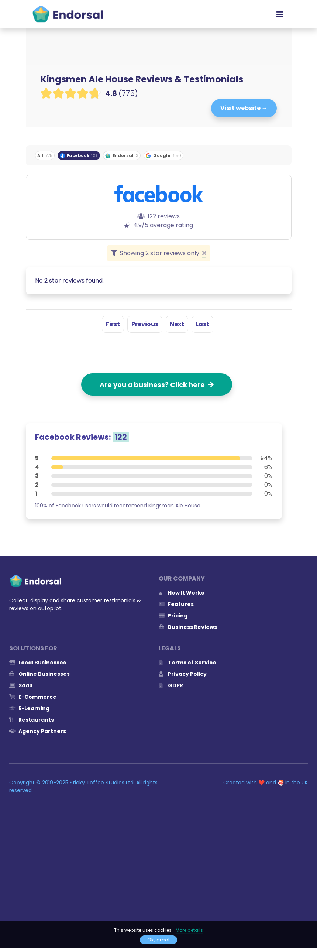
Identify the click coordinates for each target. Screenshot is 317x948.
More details (189, 930)
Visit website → (244, 108)
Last (202, 324)
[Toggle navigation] (280, 14)
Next (177, 324)
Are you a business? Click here (157, 384)
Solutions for (33, 648)
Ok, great (158, 939)
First (113, 324)
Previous (144, 324)
